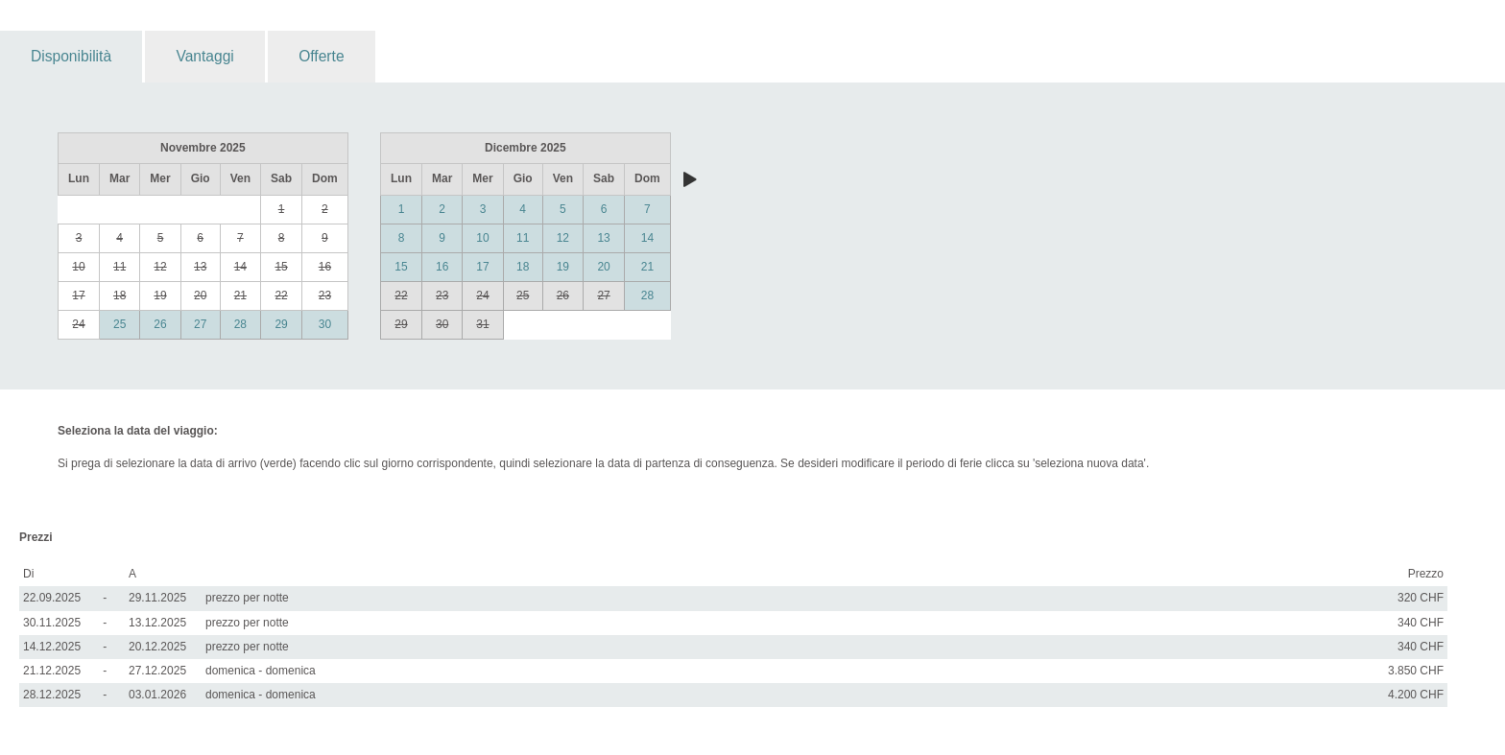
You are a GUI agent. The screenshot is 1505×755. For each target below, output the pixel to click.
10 (482, 238)
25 (119, 324)
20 (603, 266)
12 (563, 238)
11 (522, 238)
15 (400, 266)
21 (647, 266)
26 (160, 324)
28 (240, 324)
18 (522, 266)
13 (603, 238)
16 (442, 266)
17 (482, 266)
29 (281, 324)
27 (200, 324)
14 (647, 238)
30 (325, 324)
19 (563, 266)
